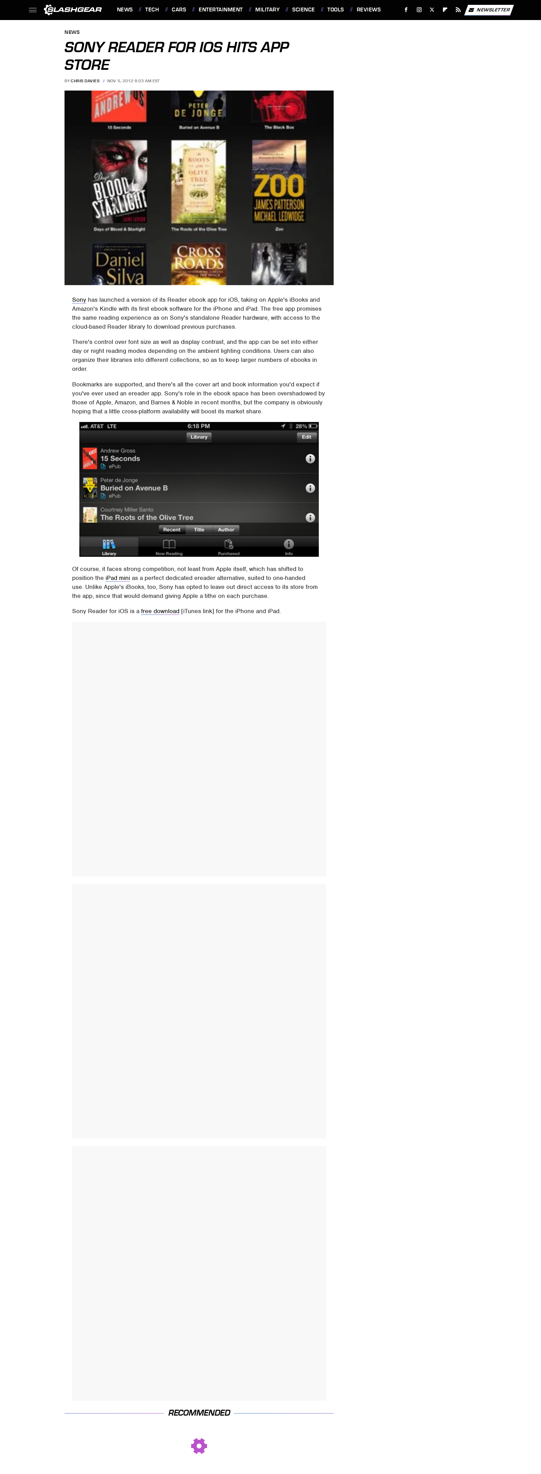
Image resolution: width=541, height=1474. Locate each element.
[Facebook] (406, 9)
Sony (79, 299)
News (125, 10)
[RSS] (458, 9)
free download (160, 611)
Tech (152, 10)
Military (267, 10)
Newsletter (489, 10)
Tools (335, 10)
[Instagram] (419, 9)
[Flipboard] (445, 9)
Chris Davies (85, 80)
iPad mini (118, 578)
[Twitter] (432, 9)
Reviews (369, 10)
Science (303, 10)
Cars (179, 10)
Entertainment (221, 10)
